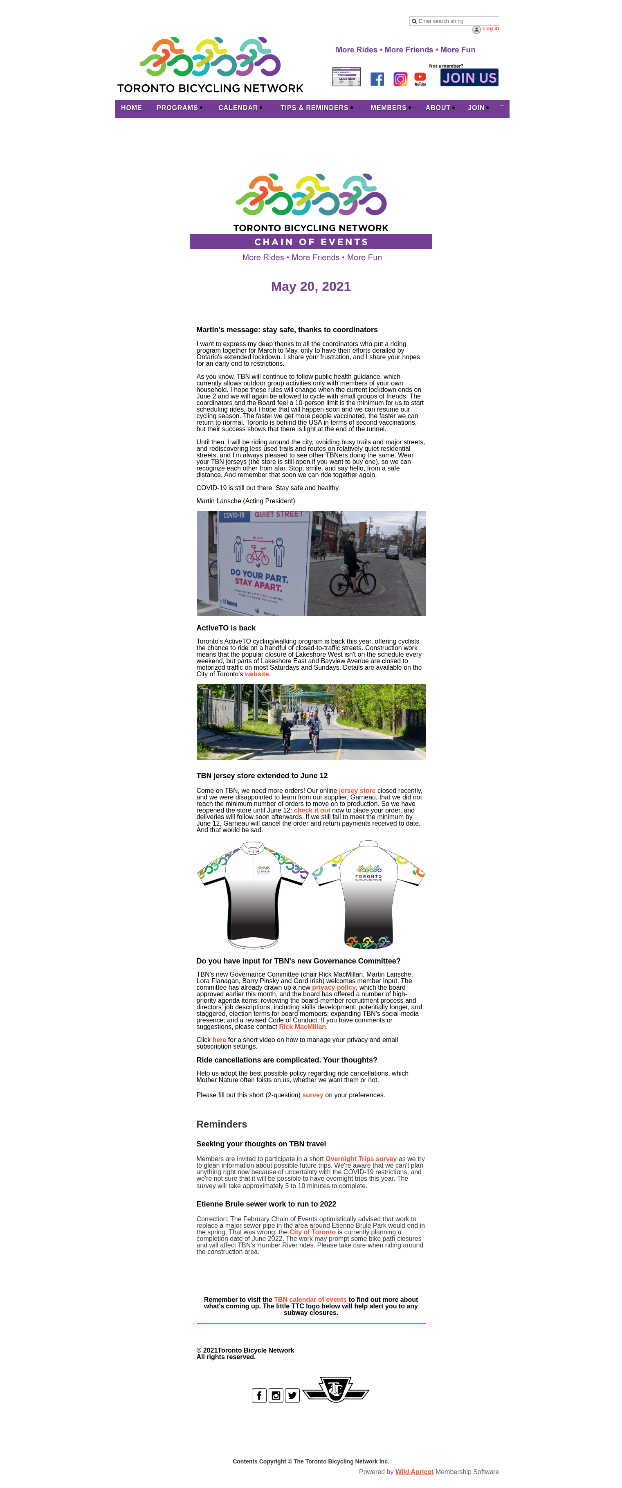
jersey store (357, 790)
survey (312, 1095)
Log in (491, 28)
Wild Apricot (414, 1471)
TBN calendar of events (310, 1299)
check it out (312, 810)
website (257, 674)
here (220, 1039)
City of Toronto (313, 1232)
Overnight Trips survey (361, 1158)
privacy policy (334, 987)
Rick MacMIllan (302, 1026)
